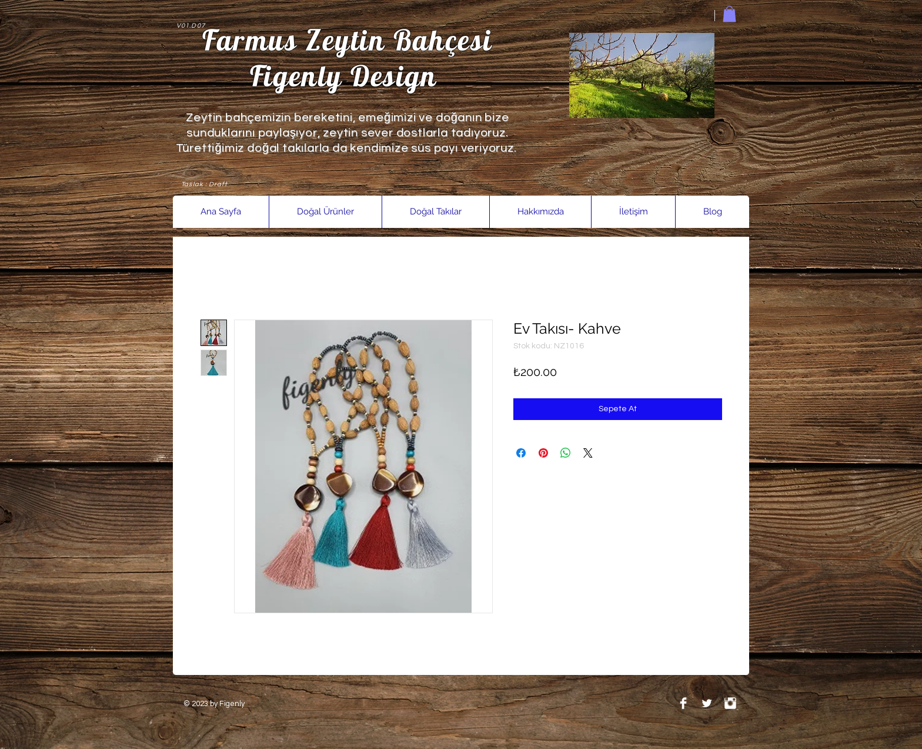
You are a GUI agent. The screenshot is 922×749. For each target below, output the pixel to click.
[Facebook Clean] (683, 703)
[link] (729, 14)
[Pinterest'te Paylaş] (543, 453)
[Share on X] (588, 453)
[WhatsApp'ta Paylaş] (566, 453)
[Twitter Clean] (707, 703)
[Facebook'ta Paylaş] (521, 453)
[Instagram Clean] (730, 703)
